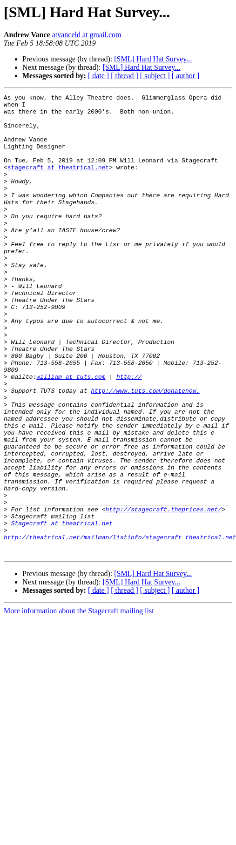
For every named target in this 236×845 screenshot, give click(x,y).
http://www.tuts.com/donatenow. (145, 450)
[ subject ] (155, 76)
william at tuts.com (70, 433)
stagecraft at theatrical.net (58, 182)
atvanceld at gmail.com (86, 35)
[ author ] (186, 76)
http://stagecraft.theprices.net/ (163, 593)
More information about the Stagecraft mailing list (79, 703)
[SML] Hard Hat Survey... (153, 59)
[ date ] (98, 76)
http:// (129, 433)
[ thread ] (124, 76)
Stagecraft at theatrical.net (62, 609)
